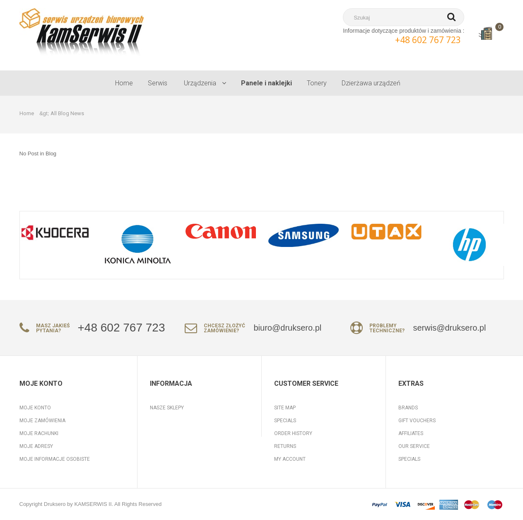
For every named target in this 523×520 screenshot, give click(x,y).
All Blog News (67, 113)
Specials (285, 420)
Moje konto (35, 408)
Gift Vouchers (417, 420)
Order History (293, 433)
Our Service (414, 446)
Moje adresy (36, 446)
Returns (285, 446)
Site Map (285, 408)
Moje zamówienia (42, 420)
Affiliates (410, 433)
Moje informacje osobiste (54, 459)
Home (26, 113)
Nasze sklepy (167, 408)
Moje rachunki (38, 433)
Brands (408, 408)
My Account (290, 459)
